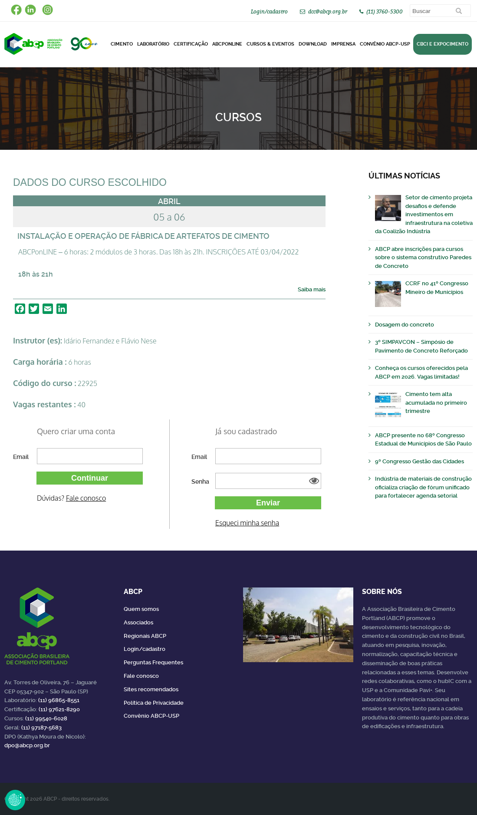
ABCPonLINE (227, 44)
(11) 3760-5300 (384, 11)
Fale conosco (86, 498)
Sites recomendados (151, 689)
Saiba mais (312, 289)
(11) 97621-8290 (59, 709)
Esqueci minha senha (247, 522)
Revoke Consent (15, 800)
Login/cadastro (269, 11)
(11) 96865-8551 (58, 700)
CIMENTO (122, 44)
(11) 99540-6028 (46, 718)
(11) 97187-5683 (41, 727)
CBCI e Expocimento (442, 44)
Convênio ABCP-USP (385, 44)
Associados (138, 622)
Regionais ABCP (145, 636)
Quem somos (141, 609)
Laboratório (153, 44)
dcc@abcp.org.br (327, 11)
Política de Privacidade (154, 703)
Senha (200, 481)
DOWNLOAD (313, 44)
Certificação (191, 44)
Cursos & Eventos (270, 44)
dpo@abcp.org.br (27, 745)
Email (21, 456)
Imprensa (343, 44)
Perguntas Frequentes (153, 662)
